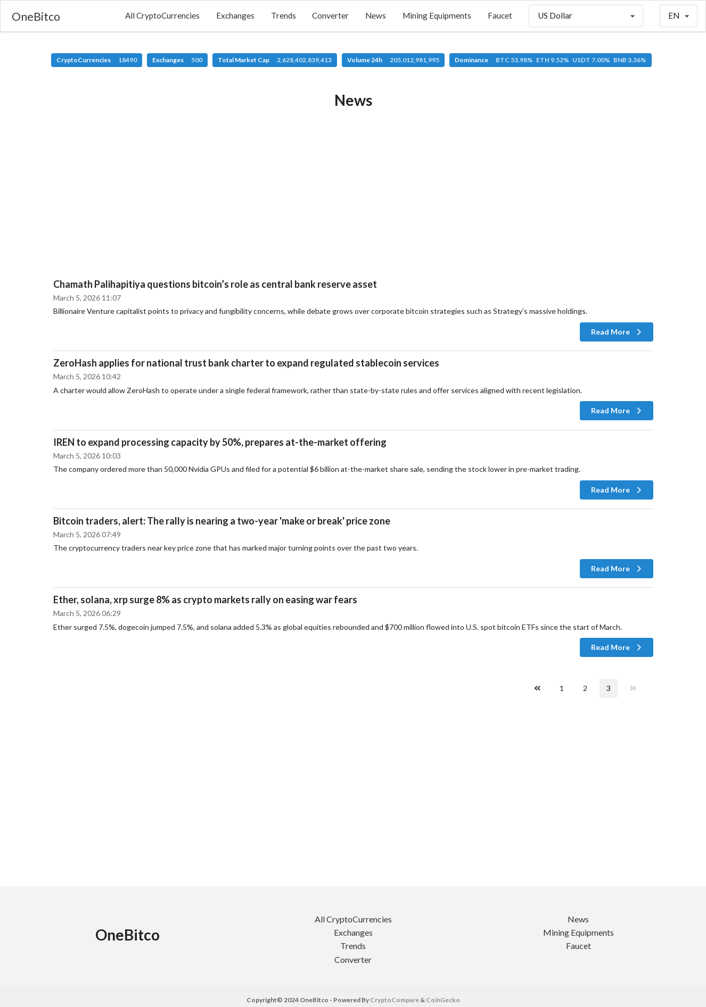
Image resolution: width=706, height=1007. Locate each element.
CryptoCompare (394, 1000)
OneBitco (36, 16)
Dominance (550, 60)
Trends (283, 15)
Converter (330, 15)
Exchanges (235, 15)
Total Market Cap (275, 60)
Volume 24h (393, 60)
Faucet (500, 15)
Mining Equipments (437, 15)
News (375, 15)
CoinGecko (443, 1000)
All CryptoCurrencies (162, 15)
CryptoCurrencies (96, 60)
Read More (617, 331)
